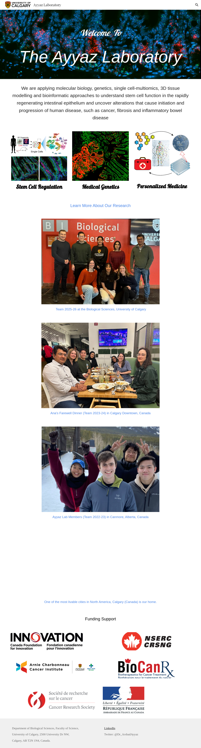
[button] (197, 5)
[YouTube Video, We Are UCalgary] (100, 560)
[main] (100, 44)
